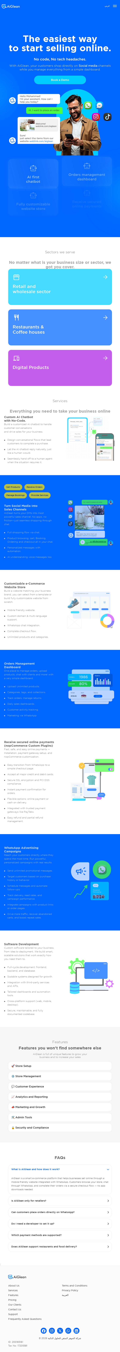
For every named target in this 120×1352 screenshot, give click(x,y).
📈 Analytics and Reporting (29, 1096)
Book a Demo (60, 80)
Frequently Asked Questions (25, 1318)
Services (13, 1290)
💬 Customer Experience (27, 1086)
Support (13, 1314)
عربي (107, 5)
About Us (13, 1285)
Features (13, 1295)
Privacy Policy (70, 1290)
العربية (65, 1295)
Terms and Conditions (74, 1285)
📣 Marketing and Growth (28, 1107)
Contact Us (14, 1309)
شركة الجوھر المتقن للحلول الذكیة (64, 1338)
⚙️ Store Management (26, 1076)
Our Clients (14, 1304)
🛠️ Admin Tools (21, 1117)
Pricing (12, 1299)
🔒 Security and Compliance (30, 1127)
